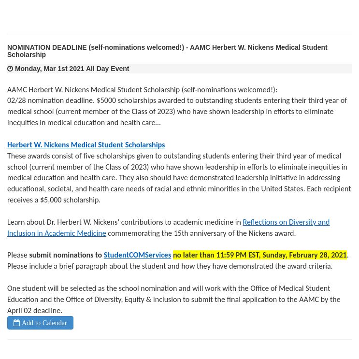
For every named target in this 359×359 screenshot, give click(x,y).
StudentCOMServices (138, 254)
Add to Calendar (43, 322)
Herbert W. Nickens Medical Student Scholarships (86, 144)
